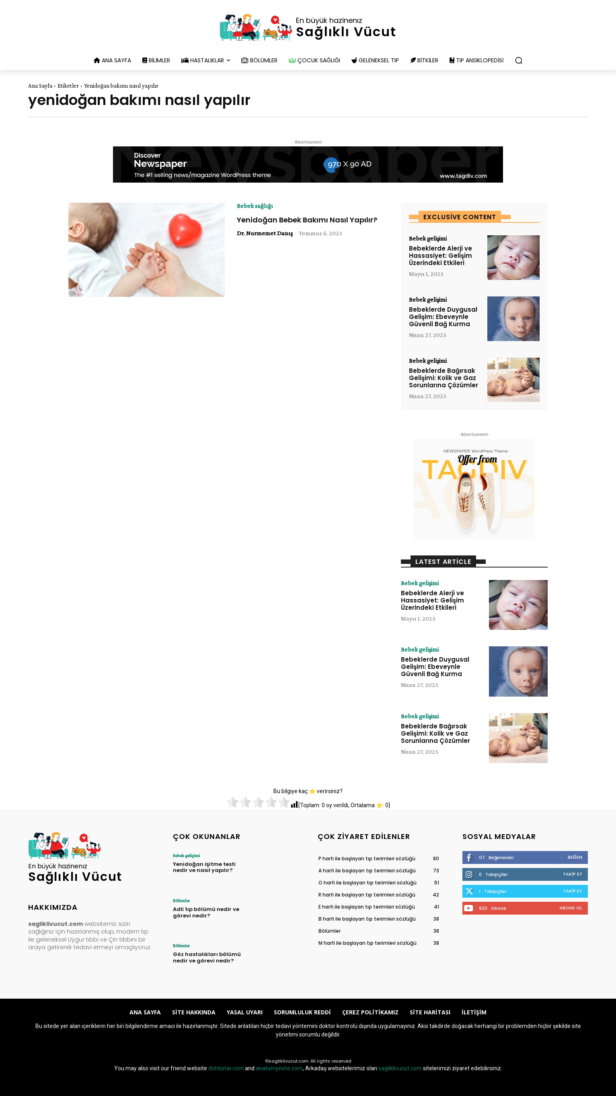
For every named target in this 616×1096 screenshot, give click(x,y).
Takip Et (572, 874)
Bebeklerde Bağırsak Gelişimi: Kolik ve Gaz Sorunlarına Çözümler (443, 377)
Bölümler (181, 900)
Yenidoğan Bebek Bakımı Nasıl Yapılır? (307, 220)
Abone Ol (570, 908)
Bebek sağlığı (255, 206)
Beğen (575, 857)
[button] (518, 60)
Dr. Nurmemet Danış (265, 233)
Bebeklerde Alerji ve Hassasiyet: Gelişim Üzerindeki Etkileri (440, 255)
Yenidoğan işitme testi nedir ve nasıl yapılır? (204, 867)
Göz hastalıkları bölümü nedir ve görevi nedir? (207, 957)
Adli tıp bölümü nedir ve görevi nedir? (206, 912)
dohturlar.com (226, 1068)
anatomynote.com (279, 1068)
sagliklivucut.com (400, 1068)
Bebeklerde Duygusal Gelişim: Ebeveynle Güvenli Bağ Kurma (443, 316)
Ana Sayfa (40, 85)
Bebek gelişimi (428, 238)
